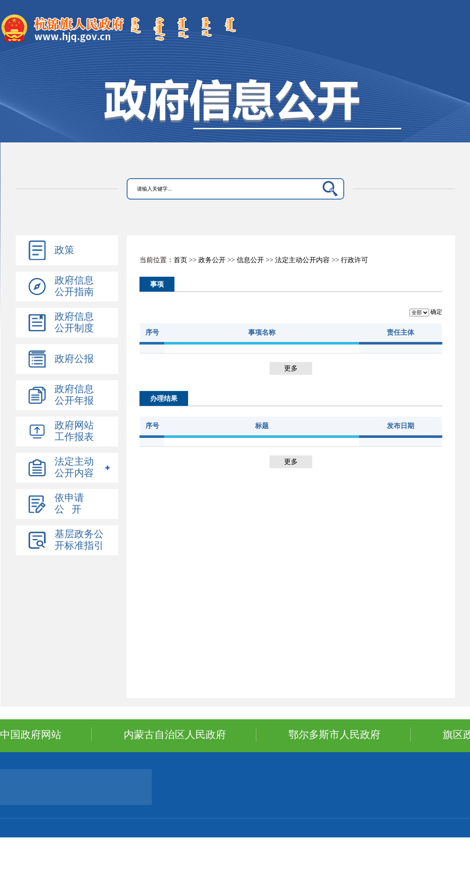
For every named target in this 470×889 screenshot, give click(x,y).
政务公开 (212, 260)
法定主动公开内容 (302, 260)
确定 (436, 312)
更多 (291, 368)
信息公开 (250, 260)
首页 (180, 260)
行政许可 (354, 260)
